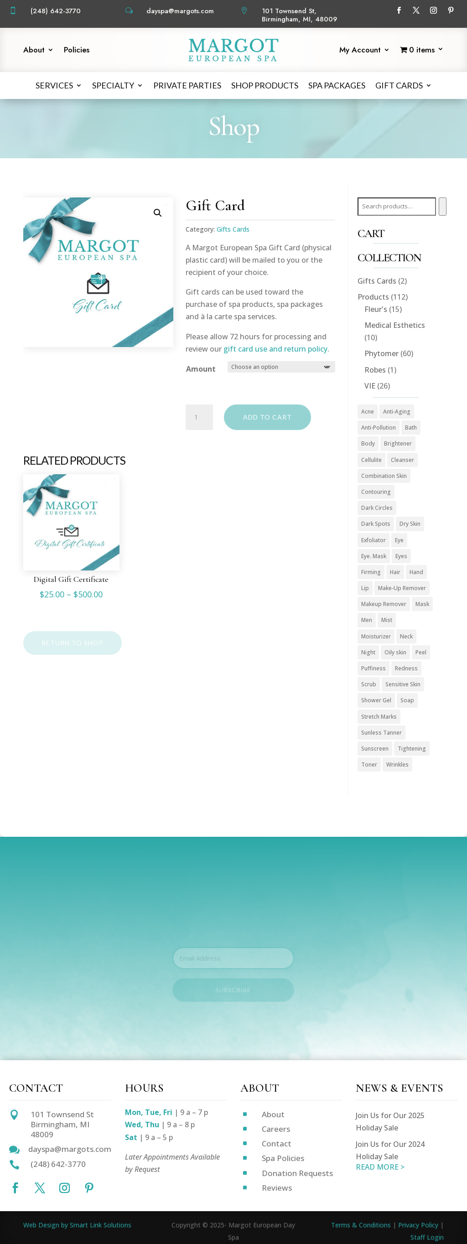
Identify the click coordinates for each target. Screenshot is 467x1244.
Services (54, 85)
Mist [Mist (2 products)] (386, 620)
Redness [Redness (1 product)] (406, 668)
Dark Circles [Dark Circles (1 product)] (377, 508)
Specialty (113, 85)
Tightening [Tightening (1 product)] (412, 748)
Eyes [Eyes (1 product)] (401, 556)
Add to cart (267, 417)
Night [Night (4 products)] (368, 652)
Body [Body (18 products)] (368, 443)
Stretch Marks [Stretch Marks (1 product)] (379, 716)
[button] (158, 213)
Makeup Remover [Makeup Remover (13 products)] (383, 604)
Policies (76, 51)
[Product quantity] (199, 417)
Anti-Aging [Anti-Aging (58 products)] (396, 411)
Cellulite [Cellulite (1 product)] (371, 460)
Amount (201, 369)
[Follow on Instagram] (433, 10)
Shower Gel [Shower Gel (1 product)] (376, 700)
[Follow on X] (416, 10)
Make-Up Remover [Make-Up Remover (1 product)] (402, 588)
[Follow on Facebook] (398, 10)
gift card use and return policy (275, 349)
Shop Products (264, 85)
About (34, 51)
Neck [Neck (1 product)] (406, 636)
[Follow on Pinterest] (450, 10)
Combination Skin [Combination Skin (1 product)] (384, 476)
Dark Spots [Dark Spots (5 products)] (375, 524)
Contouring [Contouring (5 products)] (376, 492)
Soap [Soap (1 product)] (407, 700)
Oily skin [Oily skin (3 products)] (395, 652)
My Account (360, 51)
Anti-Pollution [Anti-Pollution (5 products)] (378, 427)
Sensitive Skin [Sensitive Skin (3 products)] (402, 684)
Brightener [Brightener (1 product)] (398, 443)
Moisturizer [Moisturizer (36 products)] (376, 636)
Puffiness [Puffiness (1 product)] (373, 668)
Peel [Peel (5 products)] (420, 652)
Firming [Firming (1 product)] (371, 572)
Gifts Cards (233, 229)
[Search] (442, 206)
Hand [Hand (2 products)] (416, 572)
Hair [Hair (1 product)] (395, 572)
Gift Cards (399, 85)
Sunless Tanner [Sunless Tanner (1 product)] (381, 732)
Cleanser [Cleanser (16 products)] (402, 460)
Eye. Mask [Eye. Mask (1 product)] (373, 556)
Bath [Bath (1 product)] (411, 427)
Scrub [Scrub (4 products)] (368, 684)
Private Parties (187, 85)
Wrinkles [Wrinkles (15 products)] (397, 764)
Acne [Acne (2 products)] (367, 411)
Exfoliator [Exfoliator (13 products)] (373, 540)
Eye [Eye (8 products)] (399, 540)
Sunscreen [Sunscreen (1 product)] (375, 748)
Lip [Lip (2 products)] (365, 588)
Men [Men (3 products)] (366, 620)
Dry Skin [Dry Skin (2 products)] (410, 524)
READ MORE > (380, 1167)
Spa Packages (336, 85)
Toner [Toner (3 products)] (369, 764)
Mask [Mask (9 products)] (422, 604)
